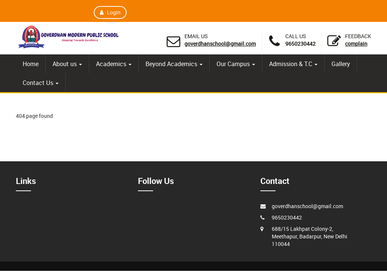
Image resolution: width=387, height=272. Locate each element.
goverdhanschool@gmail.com (220, 43)
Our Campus (236, 64)
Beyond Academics (174, 64)
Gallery (340, 64)
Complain (356, 43)
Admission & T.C (293, 64)
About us (67, 64)
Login (110, 12)
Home (31, 64)
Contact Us (41, 83)
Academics (114, 64)
